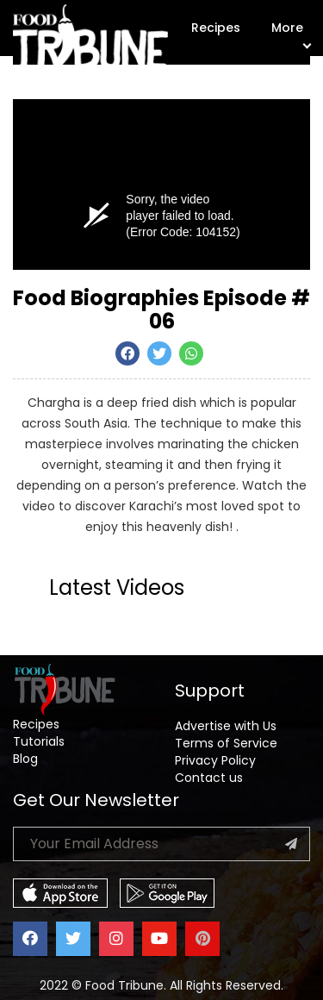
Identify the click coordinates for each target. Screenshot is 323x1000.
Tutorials (39, 741)
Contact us (209, 777)
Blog (25, 758)
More (290, 33)
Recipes (215, 27)
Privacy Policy (215, 760)
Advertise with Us (225, 725)
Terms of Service (226, 743)
